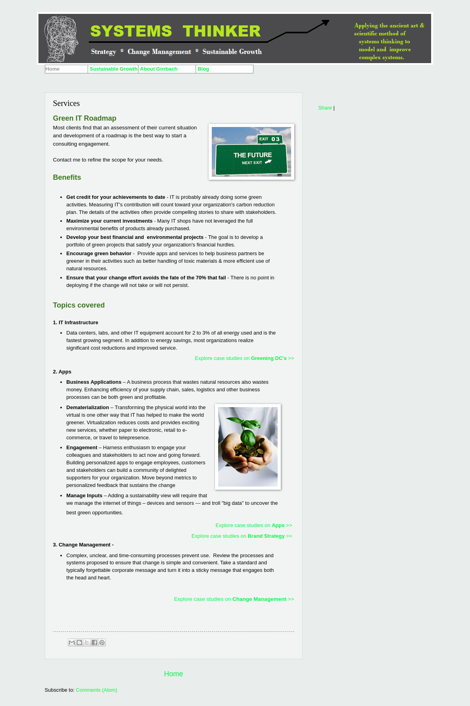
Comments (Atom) (96, 690)
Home (173, 674)
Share (325, 108)
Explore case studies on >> (244, 358)
